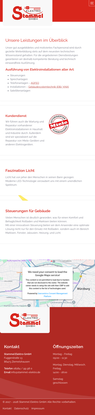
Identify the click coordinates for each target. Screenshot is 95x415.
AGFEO (35, 83)
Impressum (37, 408)
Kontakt (7, 408)
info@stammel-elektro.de (25, 372)
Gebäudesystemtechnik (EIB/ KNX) (48, 86)
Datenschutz (21, 408)
